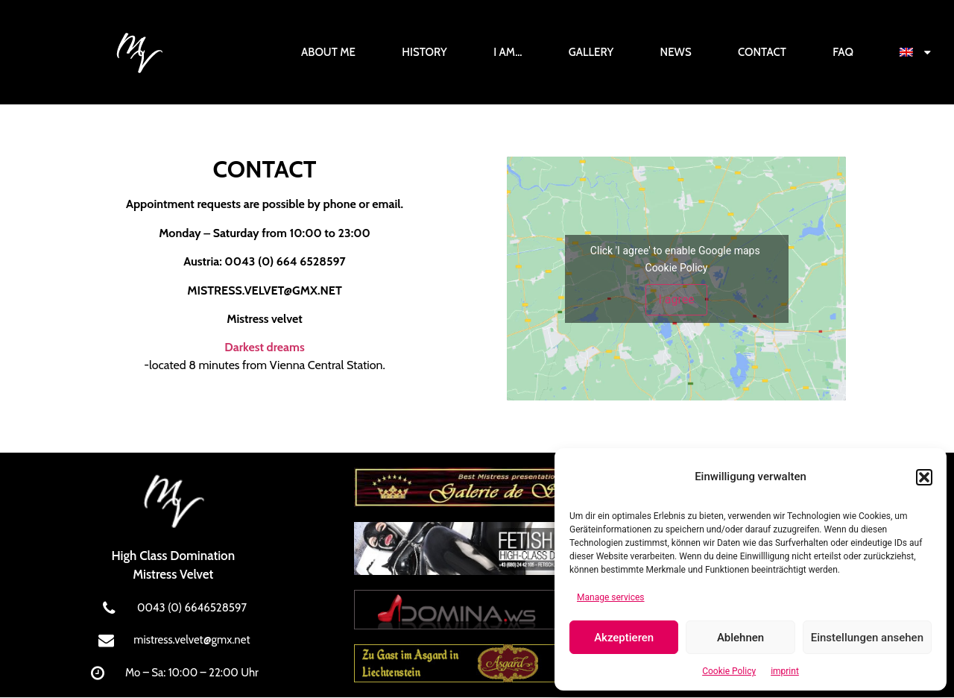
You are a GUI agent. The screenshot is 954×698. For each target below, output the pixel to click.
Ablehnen (740, 637)
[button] (924, 477)
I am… (507, 52)
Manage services (611, 597)
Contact (762, 52)
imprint (785, 671)
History (424, 52)
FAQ (843, 52)
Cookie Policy (729, 671)
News (676, 52)
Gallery (591, 52)
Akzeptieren (624, 637)
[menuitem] (915, 52)
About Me (328, 52)
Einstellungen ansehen (867, 637)
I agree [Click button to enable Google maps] (676, 299)
